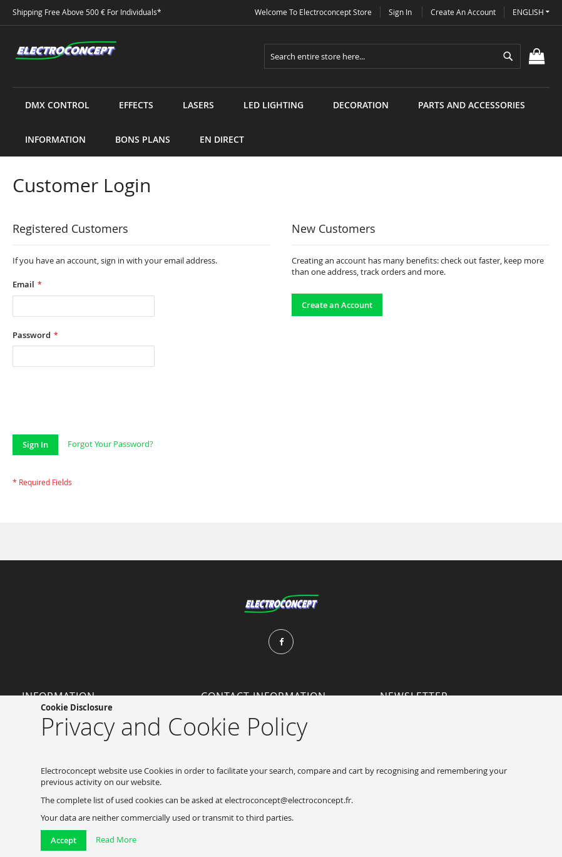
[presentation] (108, 403)
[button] (531, 12)
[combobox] (392, 56)
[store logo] (66, 50)
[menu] (281, 87)
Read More (116, 839)
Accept (63, 840)
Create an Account (463, 12)
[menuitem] (57, 105)
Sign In (400, 12)
